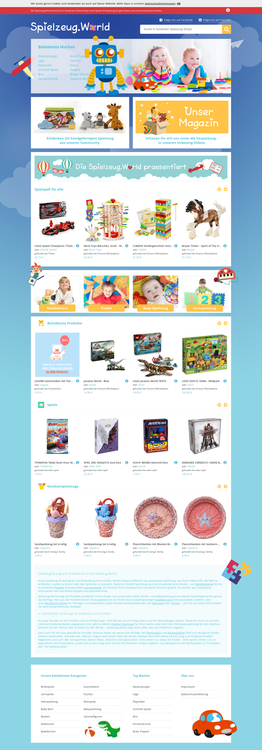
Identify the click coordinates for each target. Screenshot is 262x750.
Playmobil (45, 65)
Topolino (45, 548)
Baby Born (47, 709)
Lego (41, 61)
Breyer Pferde (79, 74)
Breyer (191, 249)
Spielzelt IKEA (79, 79)
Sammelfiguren (93, 716)
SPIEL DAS (95, 466)
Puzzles (88, 694)
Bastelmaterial (204, 584)
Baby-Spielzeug (155, 308)
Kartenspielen (176, 632)
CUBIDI (142, 249)
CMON (191, 466)
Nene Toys (95, 249)
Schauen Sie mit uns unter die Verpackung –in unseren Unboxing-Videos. (182, 140)
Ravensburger (47, 56)
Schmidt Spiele (48, 70)
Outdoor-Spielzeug (122, 624)
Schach (175, 603)
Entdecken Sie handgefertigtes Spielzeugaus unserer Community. (80, 140)
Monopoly (158, 603)
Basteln (45, 716)
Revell (92, 385)
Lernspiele (47, 694)
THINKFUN (46, 466)
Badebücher (48, 731)
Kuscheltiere (57, 308)
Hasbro (75, 70)
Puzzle (106, 308)
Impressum (188, 686)
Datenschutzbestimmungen (160, 3)
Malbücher (47, 724)
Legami (44, 385)
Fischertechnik (48, 79)
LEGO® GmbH (48, 249)
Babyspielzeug (92, 709)
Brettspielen (153, 632)
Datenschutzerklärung (194, 694)
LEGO (141, 385)
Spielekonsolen (164, 599)
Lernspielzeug (204, 308)
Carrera (75, 61)
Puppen (59, 587)
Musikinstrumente (56, 603)
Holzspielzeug (49, 701)
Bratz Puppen (79, 56)
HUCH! (142, 466)
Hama (74, 65)
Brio (41, 74)
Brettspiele (47, 686)
